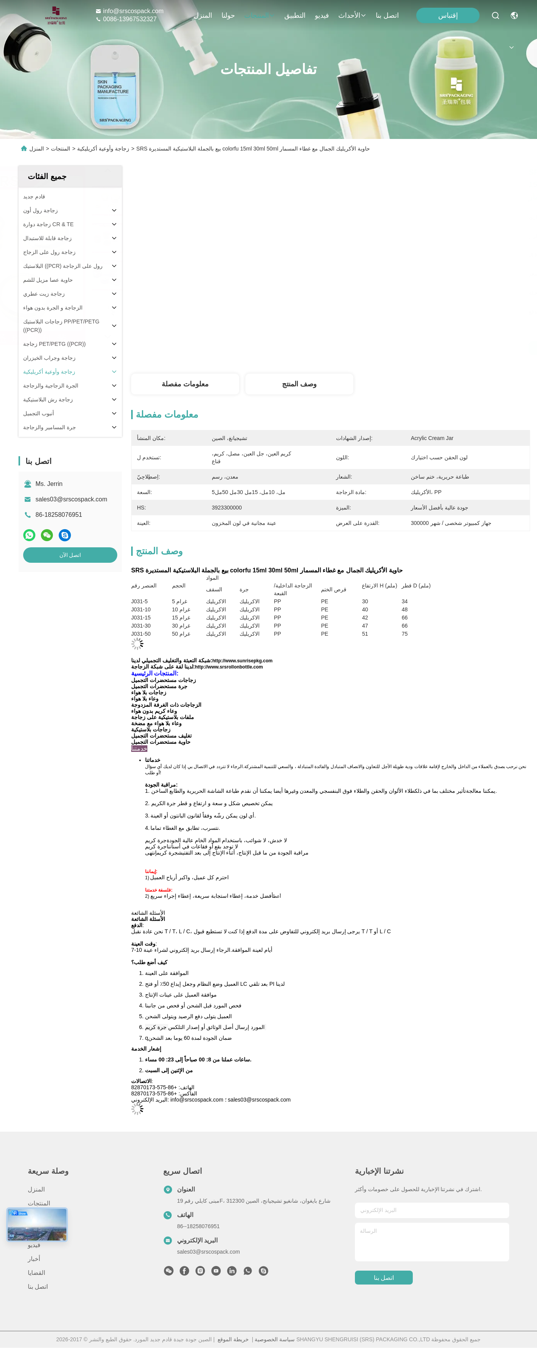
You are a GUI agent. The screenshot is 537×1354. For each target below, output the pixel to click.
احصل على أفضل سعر (410, 348)
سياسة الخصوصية (275, 1339)
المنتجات (259, 15)
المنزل (203, 15)
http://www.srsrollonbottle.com (229, 667)
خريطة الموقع (233, 1339)
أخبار (34, 1259)
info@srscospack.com (129, 11)
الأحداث (352, 15)
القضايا (36, 1272)
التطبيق (295, 15)
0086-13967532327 (126, 19)
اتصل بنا (387, 15)
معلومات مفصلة (185, 384)
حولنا (228, 15)
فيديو (322, 15)
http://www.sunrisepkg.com (242, 660)
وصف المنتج (299, 384)
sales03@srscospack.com (71, 499)
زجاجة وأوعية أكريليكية (103, 149)
